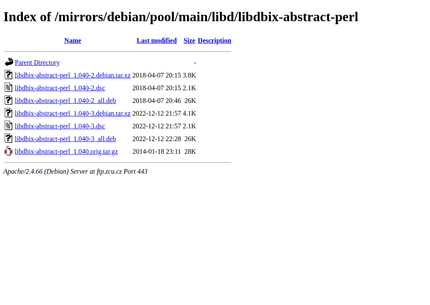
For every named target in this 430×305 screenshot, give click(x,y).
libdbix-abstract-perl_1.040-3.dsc (60, 126)
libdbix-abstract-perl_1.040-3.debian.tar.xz (73, 113)
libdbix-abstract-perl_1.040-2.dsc (60, 88)
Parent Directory (37, 62)
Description (214, 40)
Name (72, 40)
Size (190, 40)
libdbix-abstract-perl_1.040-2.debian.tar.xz (73, 75)
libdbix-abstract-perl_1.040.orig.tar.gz (66, 151)
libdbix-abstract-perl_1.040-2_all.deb (65, 100)
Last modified (157, 40)
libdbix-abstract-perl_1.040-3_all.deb (65, 138)
